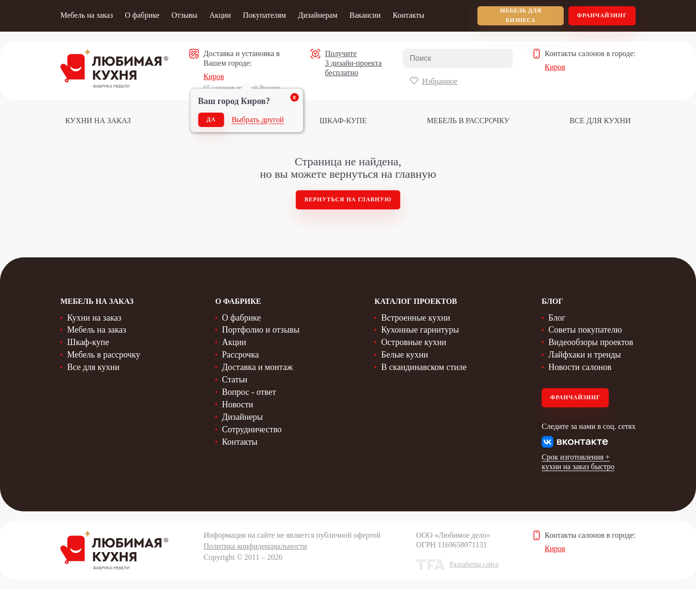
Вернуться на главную (348, 199)
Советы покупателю (585, 330)
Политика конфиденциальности (255, 546)
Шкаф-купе (343, 120)
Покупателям (264, 15)
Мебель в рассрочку (468, 120)
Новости (237, 404)
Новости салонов (579, 367)
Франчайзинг (602, 15)
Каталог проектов (415, 301)
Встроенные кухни (415, 318)
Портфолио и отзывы (261, 330)
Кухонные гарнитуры (420, 330)
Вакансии (365, 15)
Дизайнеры (242, 417)
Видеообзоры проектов (590, 342)
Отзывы (184, 15)
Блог (556, 318)
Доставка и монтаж (257, 367)
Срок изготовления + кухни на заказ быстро (578, 462)
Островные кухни (413, 342)
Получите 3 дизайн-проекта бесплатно (353, 63)
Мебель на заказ (86, 15)
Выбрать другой (258, 119)
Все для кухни (600, 120)
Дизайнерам (317, 15)
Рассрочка (240, 354)
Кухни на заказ (98, 120)
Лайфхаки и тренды (584, 354)
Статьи (234, 379)
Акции (220, 15)
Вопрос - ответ (249, 392)
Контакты (408, 15)
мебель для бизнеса (521, 15)
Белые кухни (404, 354)
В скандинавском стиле (423, 367)
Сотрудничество (252, 429)
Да (211, 119)
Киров (214, 76)
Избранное (440, 81)
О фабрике (142, 15)
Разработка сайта (474, 564)
